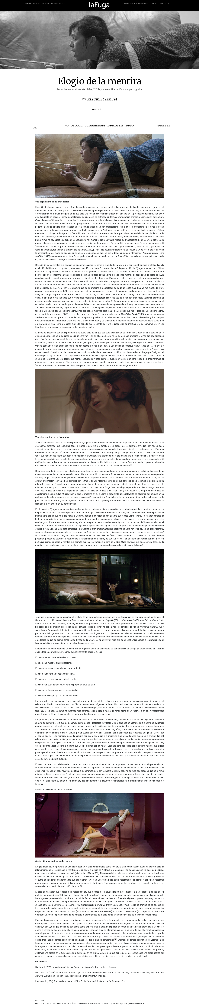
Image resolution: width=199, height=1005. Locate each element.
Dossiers (125, 3)
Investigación (59, 3)
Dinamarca (129, 125)
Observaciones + (99, 109)
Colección (49, 3)
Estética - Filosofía (115, 125)
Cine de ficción (77, 125)
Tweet (35, 127)
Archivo (41, 3)
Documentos (143, 3)
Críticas (168, 3)
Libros (162, 3)
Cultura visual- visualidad (95, 125)
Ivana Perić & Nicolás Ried (102, 98)
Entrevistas (154, 3)
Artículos (133, 3)
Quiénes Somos (31, 3)
